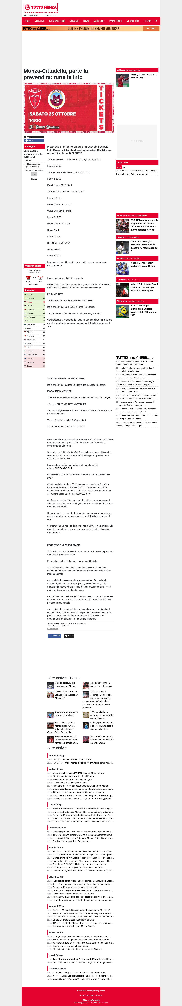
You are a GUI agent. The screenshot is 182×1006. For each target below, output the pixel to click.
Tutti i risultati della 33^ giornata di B (70, 782)
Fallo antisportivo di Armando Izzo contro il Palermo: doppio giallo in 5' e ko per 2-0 (92, 832)
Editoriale (122, 70)
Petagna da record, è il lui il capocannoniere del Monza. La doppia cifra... (66, 739)
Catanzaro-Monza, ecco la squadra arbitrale (73, 920)
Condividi (54, 636)
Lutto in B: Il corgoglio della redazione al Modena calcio (79, 973)
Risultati (34, 179)
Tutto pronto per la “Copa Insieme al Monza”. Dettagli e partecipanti (84, 881)
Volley (120, 258)
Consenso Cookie (84, 991)
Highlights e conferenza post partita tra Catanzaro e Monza (80, 786)
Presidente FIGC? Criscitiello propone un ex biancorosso (79, 864)
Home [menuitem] (27, 21)
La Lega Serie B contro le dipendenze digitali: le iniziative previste (84, 855)
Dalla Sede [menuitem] (99, 21)
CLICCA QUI (104, 398)
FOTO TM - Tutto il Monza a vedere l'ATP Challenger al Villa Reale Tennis (87, 763)
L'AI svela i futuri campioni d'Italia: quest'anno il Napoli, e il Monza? (84, 861)
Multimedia (122, 301)
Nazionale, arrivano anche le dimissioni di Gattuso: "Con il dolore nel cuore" (88, 851)
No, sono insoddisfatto (34, 170)
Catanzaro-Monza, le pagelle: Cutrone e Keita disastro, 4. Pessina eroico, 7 (88, 815)
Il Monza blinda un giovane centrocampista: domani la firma (102, 715)
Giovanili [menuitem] (74, 21)
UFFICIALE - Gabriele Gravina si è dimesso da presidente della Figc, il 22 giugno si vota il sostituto (99, 890)
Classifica (29, 290)
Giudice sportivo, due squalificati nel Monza (73, 776)
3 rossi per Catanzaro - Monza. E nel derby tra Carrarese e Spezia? (85, 795)
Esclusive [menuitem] (39, 21)
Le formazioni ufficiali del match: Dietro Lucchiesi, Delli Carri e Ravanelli (86, 821)
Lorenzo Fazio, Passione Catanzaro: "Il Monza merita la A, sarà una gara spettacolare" (94, 871)
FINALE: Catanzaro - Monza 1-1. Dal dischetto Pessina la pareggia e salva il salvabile (93, 818)
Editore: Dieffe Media (90, 1000)
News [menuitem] (86, 21)
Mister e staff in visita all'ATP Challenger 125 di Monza (78, 773)
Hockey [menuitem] (147, 21)
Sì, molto (29, 161)
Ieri (124, 167)
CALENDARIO (96, 995)
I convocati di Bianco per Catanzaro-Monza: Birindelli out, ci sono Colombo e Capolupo (94, 838)
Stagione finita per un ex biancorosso (70, 946)
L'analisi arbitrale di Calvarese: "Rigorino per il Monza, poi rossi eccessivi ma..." (90, 798)
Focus (56, 623)
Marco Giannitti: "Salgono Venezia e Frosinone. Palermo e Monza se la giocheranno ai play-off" (98, 979)
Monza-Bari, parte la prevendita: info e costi (73, 894)
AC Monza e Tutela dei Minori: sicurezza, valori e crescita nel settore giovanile (89, 943)
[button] (34, 174)
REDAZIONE (85, 995)
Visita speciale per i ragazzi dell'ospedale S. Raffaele (78, 867)
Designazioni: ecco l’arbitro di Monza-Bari (72, 760)
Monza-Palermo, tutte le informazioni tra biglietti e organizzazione (102, 739)
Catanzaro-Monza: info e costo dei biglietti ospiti (75, 887)
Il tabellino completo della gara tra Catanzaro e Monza (78, 792)
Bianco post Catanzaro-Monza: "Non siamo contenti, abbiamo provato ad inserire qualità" (95, 812)
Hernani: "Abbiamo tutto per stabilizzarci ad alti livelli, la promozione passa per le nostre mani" (97, 897)
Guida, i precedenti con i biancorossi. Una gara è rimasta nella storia (102, 726)
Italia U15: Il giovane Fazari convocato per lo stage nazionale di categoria (87, 884)
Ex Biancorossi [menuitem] (57, 21)
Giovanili (121, 280)
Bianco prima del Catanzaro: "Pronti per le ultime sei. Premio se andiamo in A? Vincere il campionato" (101, 858)
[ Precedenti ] (34, 284)
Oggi (119, 167)
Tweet (69, 636)
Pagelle (120, 237)
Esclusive (122, 216)
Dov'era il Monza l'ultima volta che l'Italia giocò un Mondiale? (66, 695)
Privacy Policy (99, 991)
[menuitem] (156, 21)
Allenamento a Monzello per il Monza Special (74, 926)
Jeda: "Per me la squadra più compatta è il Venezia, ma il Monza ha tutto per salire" (92, 959)
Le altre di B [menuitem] (133, 21)
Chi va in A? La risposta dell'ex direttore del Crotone (77, 949)
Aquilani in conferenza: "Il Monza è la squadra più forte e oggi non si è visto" (88, 809)
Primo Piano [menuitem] (115, 21)
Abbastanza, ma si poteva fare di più (33, 165)
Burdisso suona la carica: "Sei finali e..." (71, 841)
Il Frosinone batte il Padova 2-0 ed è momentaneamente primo (82, 835)
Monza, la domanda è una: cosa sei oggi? (72, 779)
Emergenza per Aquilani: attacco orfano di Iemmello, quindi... (81, 936)
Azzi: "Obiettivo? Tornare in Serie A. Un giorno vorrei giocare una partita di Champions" (94, 962)
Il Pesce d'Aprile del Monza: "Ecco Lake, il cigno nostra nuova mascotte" (87, 923)
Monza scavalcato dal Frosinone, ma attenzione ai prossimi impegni (85, 789)
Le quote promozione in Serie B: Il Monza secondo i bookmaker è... (84, 900)
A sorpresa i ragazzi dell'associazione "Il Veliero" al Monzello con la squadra (88, 976)
